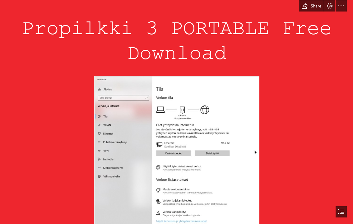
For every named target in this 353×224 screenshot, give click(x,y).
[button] (311, 6)
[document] (176, 112)
